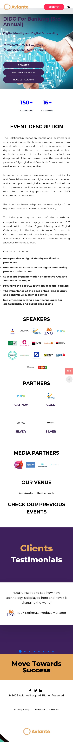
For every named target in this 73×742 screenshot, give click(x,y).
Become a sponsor (23, 72)
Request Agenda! (23, 79)
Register (23, 65)
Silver (20, 431)
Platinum (21, 405)
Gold (50, 405)
